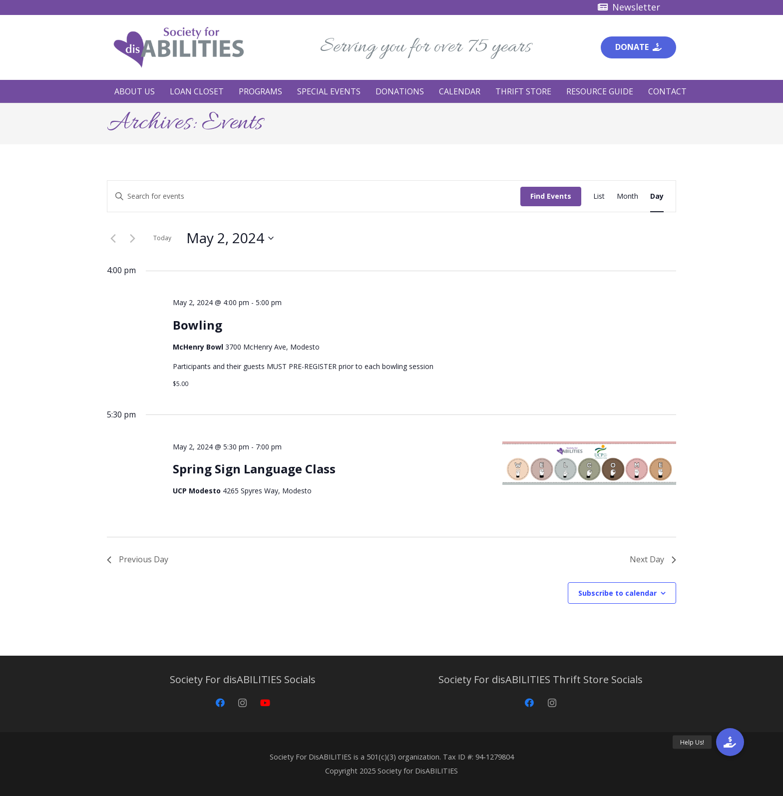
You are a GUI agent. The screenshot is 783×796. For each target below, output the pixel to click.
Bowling (197, 325)
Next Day (653, 559)
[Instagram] (242, 703)
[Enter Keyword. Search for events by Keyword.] (313, 196)
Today (162, 238)
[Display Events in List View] (599, 196)
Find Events (550, 196)
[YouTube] (265, 703)
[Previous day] (113, 238)
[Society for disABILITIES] (179, 47)
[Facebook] (220, 703)
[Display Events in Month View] (627, 196)
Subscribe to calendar (617, 593)
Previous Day (137, 559)
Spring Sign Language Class (254, 468)
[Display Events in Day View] (657, 196)
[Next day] (132, 238)
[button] (730, 742)
